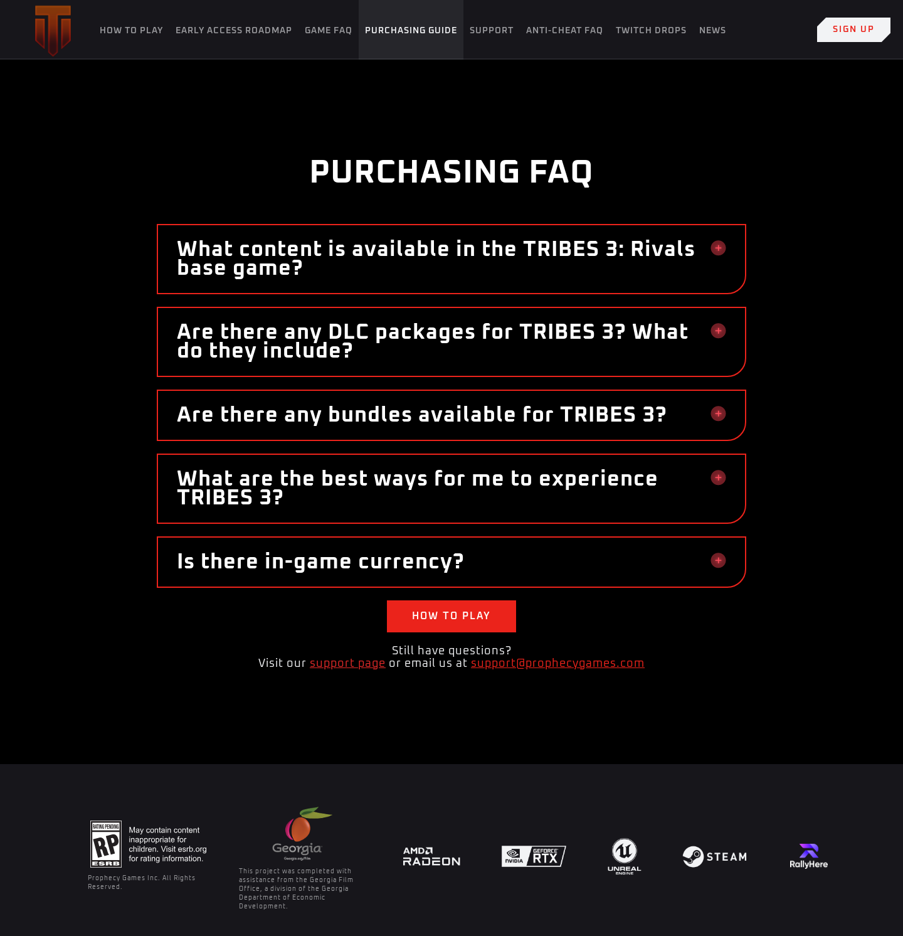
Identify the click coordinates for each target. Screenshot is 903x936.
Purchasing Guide (411, 30)
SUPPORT (492, 30)
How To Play (131, 30)
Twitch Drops (651, 30)
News (712, 30)
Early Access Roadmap (234, 30)
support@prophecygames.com (558, 663)
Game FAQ (328, 30)
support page (348, 663)
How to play (451, 616)
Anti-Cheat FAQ (564, 30)
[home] (53, 30)
